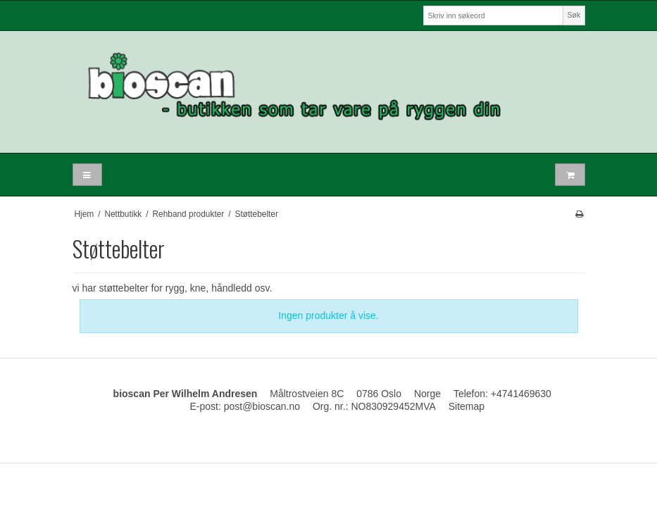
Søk (574, 15)
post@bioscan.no (262, 406)
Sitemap (466, 406)
